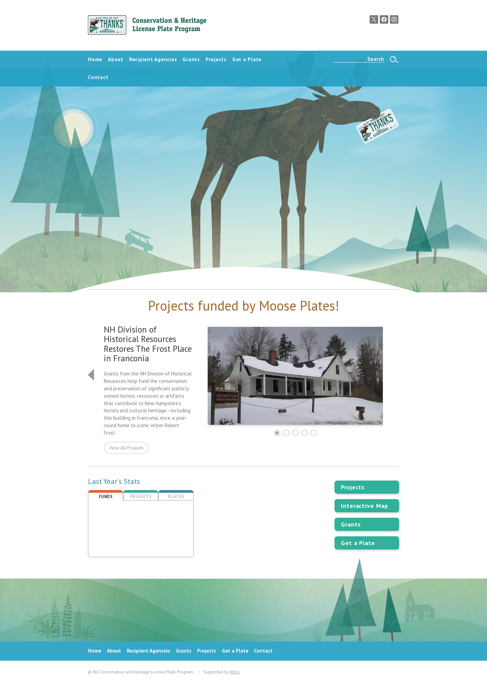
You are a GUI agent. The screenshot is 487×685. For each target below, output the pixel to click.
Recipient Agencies (148, 650)
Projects (353, 487)
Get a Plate (358, 543)
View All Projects (126, 448)
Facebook (384, 19)
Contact (263, 650)
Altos (235, 672)
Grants (351, 524)
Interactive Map (364, 506)
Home (94, 650)
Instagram (394, 19)
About (114, 650)
